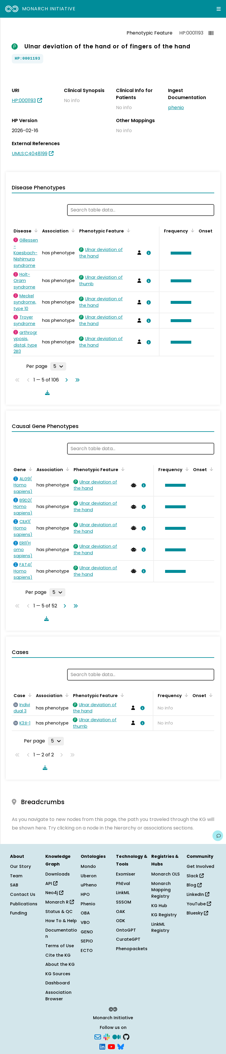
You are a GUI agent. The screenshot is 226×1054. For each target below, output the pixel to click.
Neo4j (54, 893)
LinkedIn (198, 894)
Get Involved (200, 866)
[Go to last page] (76, 380)
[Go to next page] (65, 380)
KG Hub (159, 906)
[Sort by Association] (72, 230)
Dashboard (57, 983)
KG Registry (164, 915)
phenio (176, 107)
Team (16, 876)
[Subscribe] (97, 1036)
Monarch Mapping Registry (161, 890)
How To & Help (61, 921)
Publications (23, 904)
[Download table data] (46, 392)
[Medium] (116, 1036)
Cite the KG (58, 955)
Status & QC (59, 911)
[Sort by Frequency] (191, 230)
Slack (195, 876)
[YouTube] (111, 1046)
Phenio (88, 904)
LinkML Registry (160, 927)
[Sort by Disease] (35, 230)
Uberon (89, 876)
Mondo (88, 866)
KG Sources (57, 974)
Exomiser (125, 874)
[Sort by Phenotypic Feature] (127, 230)
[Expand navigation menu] (218, 8)
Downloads (57, 874)
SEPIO (87, 941)
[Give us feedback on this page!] (217, 835)
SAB (14, 885)
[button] (179, 253)
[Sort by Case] (28, 695)
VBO (85, 922)
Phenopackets (131, 949)
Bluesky (197, 913)
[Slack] (106, 1036)
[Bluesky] (120, 1046)
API (51, 883)
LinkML (122, 893)
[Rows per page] (58, 366)
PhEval (123, 883)
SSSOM (123, 902)
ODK (120, 921)
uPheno (89, 885)
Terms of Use (59, 946)
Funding (18, 913)
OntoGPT (126, 930)
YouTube (199, 904)
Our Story (20, 866)
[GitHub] (126, 1036)
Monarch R (59, 902)
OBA (85, 913)
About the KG (60, 964)
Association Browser (58, 995)
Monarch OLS (165, 874)
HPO (85, 894)
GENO (87, 932)
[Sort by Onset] (210, 469)
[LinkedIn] (102, 1046)
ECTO (87, 950)
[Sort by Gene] (29, 469)
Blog (194, 885)
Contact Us (22, 894)
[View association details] (147, 253)
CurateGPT (128, 939)
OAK (120, 911)
